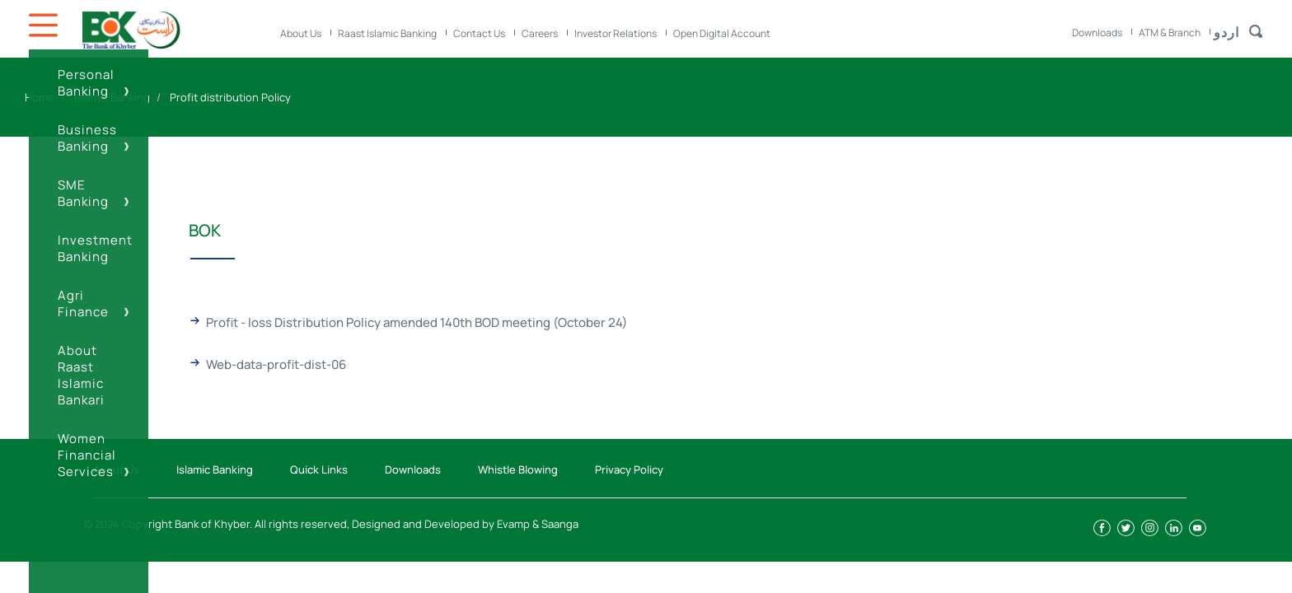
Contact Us (479, 33)
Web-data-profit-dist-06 (276, 364)
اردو (1226, 32)
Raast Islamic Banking (387, 33)
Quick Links (319, 469)
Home (39, 97)
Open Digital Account (721, 33)
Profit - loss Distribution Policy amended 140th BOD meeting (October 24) (417, 322)
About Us (300, 33)
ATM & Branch (1170, 33)
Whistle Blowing (518, 469)
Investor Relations (615, 33)
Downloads (1097, 33)
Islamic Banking (112, 97)
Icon (45, 25)
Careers (540, 33)
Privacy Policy (629, 469)
